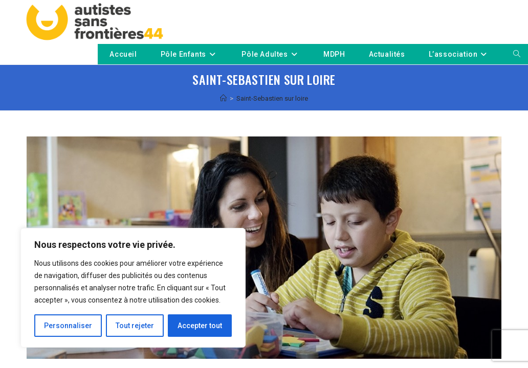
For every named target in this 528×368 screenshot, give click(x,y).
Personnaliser (68, 325)
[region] (133, 288)
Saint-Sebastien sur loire (272, 98)
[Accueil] (223, 98)
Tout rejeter (135, 325)
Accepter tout (200, 325)
